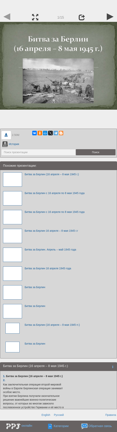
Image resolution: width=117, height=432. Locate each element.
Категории (61, 426)
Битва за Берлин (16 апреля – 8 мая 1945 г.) (52, 174)
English (46, 414)
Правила (110, 414)
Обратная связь (100, 426)
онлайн (26, 425)
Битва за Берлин (35, 287)
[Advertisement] (58, 5)
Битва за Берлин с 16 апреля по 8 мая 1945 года (55, 193)
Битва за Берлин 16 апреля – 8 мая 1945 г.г (51, 230)
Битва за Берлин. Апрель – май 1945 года (50, 249)
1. (4, 376)
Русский (59, 414)
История (10, 144)
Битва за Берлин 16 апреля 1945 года (48, 268)
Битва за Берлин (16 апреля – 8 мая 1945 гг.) (52, 324)
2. (4, 380)
